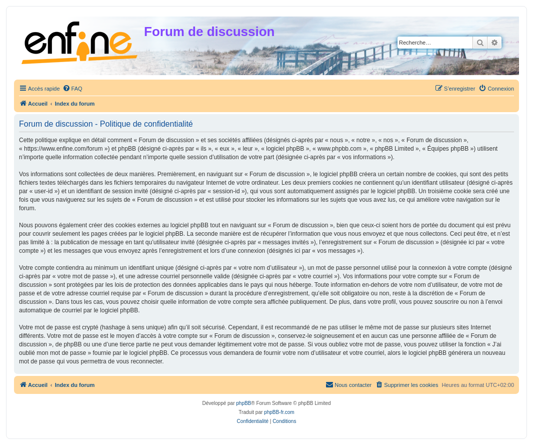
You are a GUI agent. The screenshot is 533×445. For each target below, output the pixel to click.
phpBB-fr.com (279, 412)
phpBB (243, 403)
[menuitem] (72, 89)
